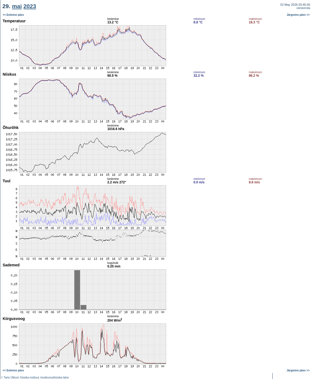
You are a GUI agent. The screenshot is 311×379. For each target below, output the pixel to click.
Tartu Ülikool (11, 377)
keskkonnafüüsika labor (55, 377)
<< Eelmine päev (13, 14)
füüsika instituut (29, 377)
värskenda (303, 8)
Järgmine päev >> (298, 14)
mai (17, 6)
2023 (29, 6)
